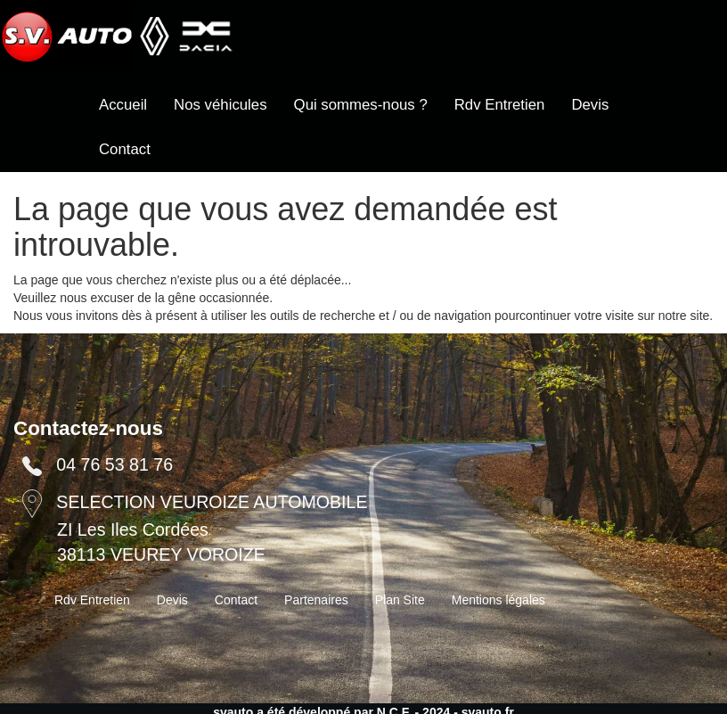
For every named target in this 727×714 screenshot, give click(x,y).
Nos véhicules (220, 104)
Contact (125, 149)
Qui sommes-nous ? (361, 104)
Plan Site (400, 600)
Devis (590, 104)
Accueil (123, 104)
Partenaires (316, 600)
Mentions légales (498, 600)
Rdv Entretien (499, 104)
